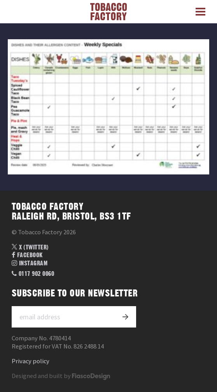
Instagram (29, 263)
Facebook (27, 255)
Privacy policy (30, 361)
